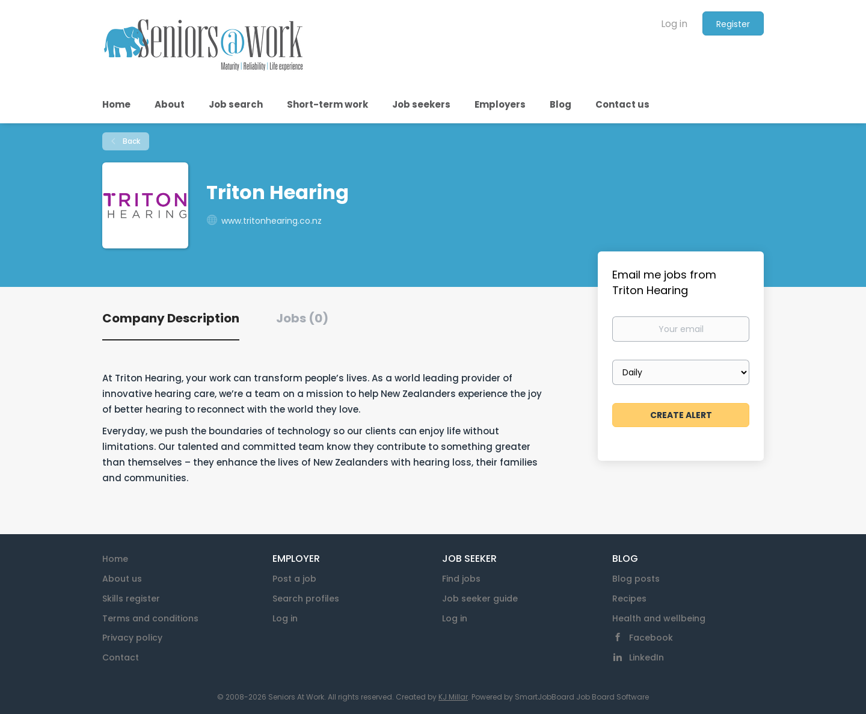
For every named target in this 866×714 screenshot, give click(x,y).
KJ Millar (453, 697)
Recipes (629, 598)
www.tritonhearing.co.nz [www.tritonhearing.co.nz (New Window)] (271, 221)
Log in (674, 24)
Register (733, 24)
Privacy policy (132, 638)
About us (122, 579)
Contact (120, 657)
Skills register (131, 598)
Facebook (651, 638)
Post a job (294, 579)
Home (115, 559)
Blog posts (636, 579)
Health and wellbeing (658, 618)
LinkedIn (646, 657)
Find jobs (461, 579)
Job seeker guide (480, 598)
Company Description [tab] (170, 318)
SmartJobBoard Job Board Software (582, 697)
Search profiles (305, 598)
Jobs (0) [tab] (302, 318)
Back (130, 141)
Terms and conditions (150, 618)
